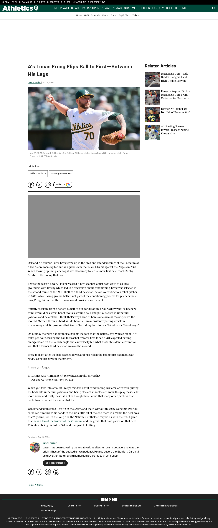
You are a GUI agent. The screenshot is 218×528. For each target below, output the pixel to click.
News (40, 485)
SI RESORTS (53, 2)
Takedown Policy (101, 506)
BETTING (180, 8)
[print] (56, 472)
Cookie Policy (74, 506)
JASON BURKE (50, 443)
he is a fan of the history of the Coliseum (58, 421)
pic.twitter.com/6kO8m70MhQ (82, 375)
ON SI (14, 2)
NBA (127, 8)
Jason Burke (34, 83)
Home (79, 15)
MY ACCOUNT (79, 2)
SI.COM (5, 2)
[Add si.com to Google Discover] (62, 185)
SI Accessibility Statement (166, 506)
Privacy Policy (46, 506)
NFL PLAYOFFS (63, 8)
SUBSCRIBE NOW (96, 2)
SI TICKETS (39, 2)
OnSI (86, 15)
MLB (134, 8)
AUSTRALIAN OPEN (87, 8)
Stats (113, 15)
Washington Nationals (61, 173)
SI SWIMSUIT (25, 2)
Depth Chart (124, 15)
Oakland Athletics (38, 173)
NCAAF (106, 8)
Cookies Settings (48, 511)
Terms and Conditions (131, 506)
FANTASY (158, 8)
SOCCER (145, 8)
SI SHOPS (66, 2)
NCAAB (117, 8)
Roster (105, 15)
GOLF (169, 8)
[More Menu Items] (190, 8)
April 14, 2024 (66, 379)
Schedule (95, 15)
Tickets (135, 15)
